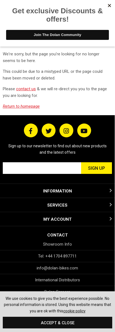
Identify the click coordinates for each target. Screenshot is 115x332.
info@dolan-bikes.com (57, 268)
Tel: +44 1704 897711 (57, 256)
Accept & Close (57, 322)
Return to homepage (21, 106)
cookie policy (74, 311)
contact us (26, 88)
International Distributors (57, 279)
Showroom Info (57, 244)
